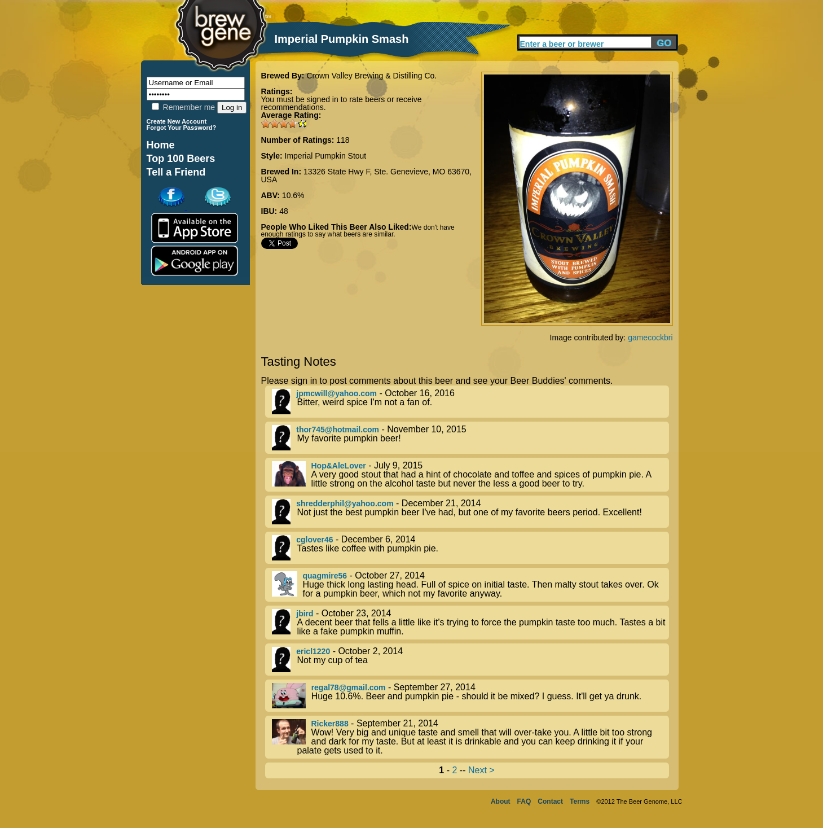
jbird (304, 613)
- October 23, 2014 (470, 622)
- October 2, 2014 (470, 659)
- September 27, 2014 (470, 695)
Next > (481, 770)
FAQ (524, 801)
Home (161, 145)
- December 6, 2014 (470, 547)
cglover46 (314, 539)
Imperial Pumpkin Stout (326, 155)
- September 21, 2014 (470, 737)
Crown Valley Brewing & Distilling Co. (371, 75)
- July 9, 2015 (470, 474)
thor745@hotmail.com (337, 429)
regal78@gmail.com (348, 687)
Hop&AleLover (338, 465)
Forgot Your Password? (182, 127)
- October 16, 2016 (470, 401)
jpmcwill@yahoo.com (336, 393)
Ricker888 (330, 723)
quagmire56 (325, 575)
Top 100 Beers (181, 158)
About (500, 801)
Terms (579, 801)
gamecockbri (650, 337)
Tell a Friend (176, 172)
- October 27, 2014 (470, 584)
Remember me (183, 107)
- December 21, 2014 (470, 511)
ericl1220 (313, 651)
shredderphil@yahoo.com (344, 503)
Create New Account (177, 121)
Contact (550, 801)
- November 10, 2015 (470, 437)
